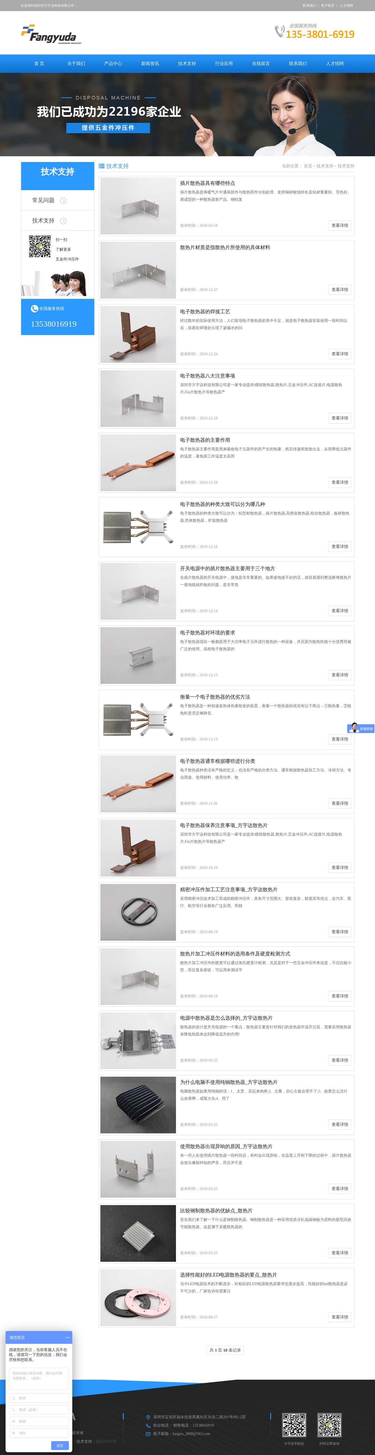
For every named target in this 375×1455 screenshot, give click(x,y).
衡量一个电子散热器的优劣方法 (215, 697)
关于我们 (76, 63)
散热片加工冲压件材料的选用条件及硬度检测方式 (235, 954)
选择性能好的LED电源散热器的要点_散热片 (228, 1275)
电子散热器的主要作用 (205, 440)
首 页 (39, 63)
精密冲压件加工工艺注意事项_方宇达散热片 (229, 889)
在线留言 (261, 63)
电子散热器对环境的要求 (207, 632)
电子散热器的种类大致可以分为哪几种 (222, 504)
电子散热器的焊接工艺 (205, 311)
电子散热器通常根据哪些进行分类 (217, 761)
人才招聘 (346, 6)
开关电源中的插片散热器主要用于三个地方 (227, 568)
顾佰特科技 (106, 1441)
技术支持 (187, 63)
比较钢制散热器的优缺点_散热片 (216, 1210)
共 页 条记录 (225, 1350)
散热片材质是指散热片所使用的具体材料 (225, 247)
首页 (308, 166)
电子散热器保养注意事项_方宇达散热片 (224, 825)
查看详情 (340, 225)
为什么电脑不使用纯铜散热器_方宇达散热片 (229, 1082)
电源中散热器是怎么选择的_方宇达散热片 (226, 1018)
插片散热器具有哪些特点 (207, 183)
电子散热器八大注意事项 (207, 376)
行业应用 (224, 63)
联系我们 (309, 6)
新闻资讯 (150, 63)
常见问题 (49, 200)
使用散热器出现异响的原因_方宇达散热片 (226, 1146)
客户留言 (327, 6)
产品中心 (113, 63)
